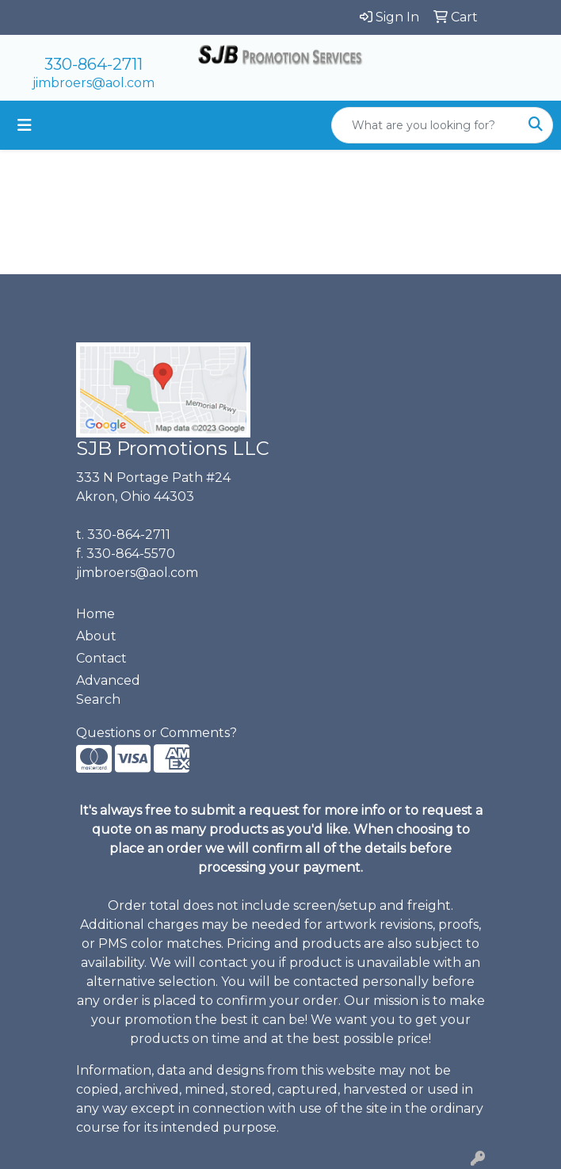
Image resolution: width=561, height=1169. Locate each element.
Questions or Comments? (156, 732)
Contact (101, 658)
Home (95, 613)
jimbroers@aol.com (93, 82)
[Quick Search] (425, 125)
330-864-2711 (93, 64)
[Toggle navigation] (24, 125)
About (96, 636)
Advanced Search (108, 690)
